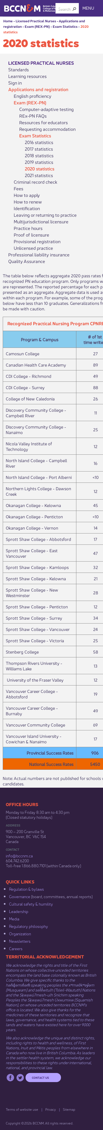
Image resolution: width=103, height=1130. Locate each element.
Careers (16, 948)
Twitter (20, 1077)
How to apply (27, 195)
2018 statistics (39, 155)
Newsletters (19, 941)
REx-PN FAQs (33, 115)
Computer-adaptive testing (46, 109)
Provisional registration (37, 241)
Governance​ (19, 896)
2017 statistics (39, 148)
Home (8, 20)
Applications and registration (38, 89)
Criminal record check (35, 181)
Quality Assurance (26, 261)
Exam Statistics (65, 26)
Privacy (50, 1109)
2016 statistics (39, 142)
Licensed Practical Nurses (36, 20)
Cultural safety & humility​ (31, 904)
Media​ (14, 918)
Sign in (15, 82)
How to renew (28, 201)
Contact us (40, 1077)
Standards (18, 69)
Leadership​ (18, 911)
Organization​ (20, 933)
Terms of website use (22, 1109)
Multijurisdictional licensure (41, 221)
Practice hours (28, 228)
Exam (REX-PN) (37, 26)
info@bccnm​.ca (19, 855)
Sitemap (69, 1109)
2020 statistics (39, 168)
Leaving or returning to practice (45, 215)
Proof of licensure (31, 234)
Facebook (10, 1077)
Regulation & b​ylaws (26, 889)
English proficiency (32, 96)
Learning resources (27, 76)
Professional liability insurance (38, 254)
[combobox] (65, 9)
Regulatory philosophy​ (28, 926)
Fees (18, 188)
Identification (27, 208)
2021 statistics (39, 175)
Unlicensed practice (33, 248)
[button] (74, 9)
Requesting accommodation (47, 129)
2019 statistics (39, 162)
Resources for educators (43, 122)
